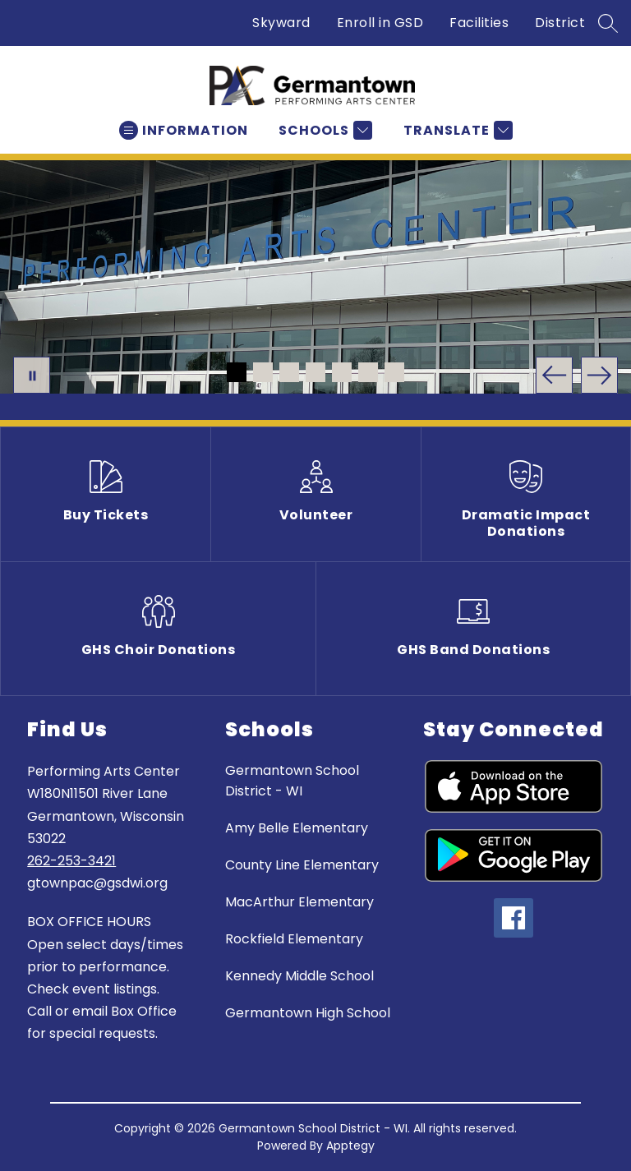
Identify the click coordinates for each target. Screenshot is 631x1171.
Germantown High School (307, 1012)
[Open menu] (183, 130)
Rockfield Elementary (294, 938)
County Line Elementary (302, 864)
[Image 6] (368, 372)
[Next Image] (599, 375)
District (560, 22)
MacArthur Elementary (299, 901)
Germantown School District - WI (292, 780)
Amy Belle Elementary (296, 827)
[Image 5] (342, 372)
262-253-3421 (71, 860)
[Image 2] (263, 372)
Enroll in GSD (380, 22)
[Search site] (608, 23)
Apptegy (350, 1145)
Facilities (479, 22)
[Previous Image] (554, 375)
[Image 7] (394, 372)
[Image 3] (289, 372)
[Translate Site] (456, 130)
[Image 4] (315, 372)
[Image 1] (236, 372)
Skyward (281, 22)
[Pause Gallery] (31, 375)
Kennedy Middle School (299, 975)
